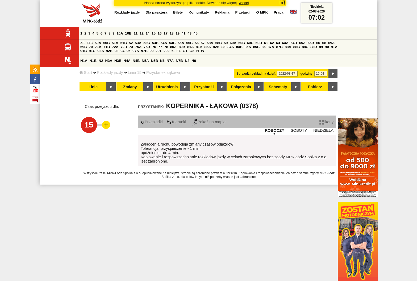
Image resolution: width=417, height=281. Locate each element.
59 (226, 43)
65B (311, 43)
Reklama (222, 12)
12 (142, 33)
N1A (83, 61)
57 (203, 43)
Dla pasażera (157, 12)
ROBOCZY (274, 130)
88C (305, 47)
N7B (179, 61)
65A (302, 43)
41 (184, 33)
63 (278, 43)
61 (266, 43)
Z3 (82, 43)
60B (241, 43)
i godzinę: (306, 73)
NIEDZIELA (323, 130)
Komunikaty (199, 12)
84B (239, 47)
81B (199, 47)
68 (324, 43)
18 (172, 33)
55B (189, 43)
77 (160, 47)
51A (115, 43)
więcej (244, 3)
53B (155, 43)
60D (259, 43)
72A (115, 47)
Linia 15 (134, 72)
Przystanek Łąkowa (163, 72)
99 (152, 51)
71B (106, 47)
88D (313, 47)
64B (293, 43)
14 (148, 33)
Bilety (178, 12)
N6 (162, 61)
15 (154, 33)
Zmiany (130, 87)
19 (178, 33)
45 (196, 33)
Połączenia (241, 87)
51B (123, 43)
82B (216, 47)
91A (334, 47)
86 (264, 47)
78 (166, 47)
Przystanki (204, 87)
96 (129, 51)
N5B (154, 61)
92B (109, 51)
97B (144, 51)
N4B (136, 61)
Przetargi (242, 12)
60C (250, 43)
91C (92, 51)
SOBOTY (299, 130)
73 (131, 47)
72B (123, 47)
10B (128, 33)
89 (321, 47)
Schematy (278, 87)
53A (138, 43)
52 (131, 43)
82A (207, 47)
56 (197, 43)
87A (271, 47)
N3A (108, 61)
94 (122, 51)
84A (230, 47)
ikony (326, 122)
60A (233, 43)
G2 (192, 51)
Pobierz (315, 87)
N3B (118, 61)
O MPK (262, 12)
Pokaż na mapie (209, 122)
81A (190, 47)
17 (166, 33)
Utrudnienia (167, 87)
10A (119, 33)
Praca (278, 12)
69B (83, 47)
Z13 (89, 43)
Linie (93, 87)
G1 (185, 51)
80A (173, 47)
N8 (187, 61)
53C (146, 43)
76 (154, 47)
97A (135, 51)
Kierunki (176, 122)
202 (166, 51)
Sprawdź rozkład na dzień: (256, 73)
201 (158, 51)
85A (248, 47)
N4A (127, 61)
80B (182, 47)
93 (117, 51)
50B (106, 43)
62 (272, 43)
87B (279, 47)
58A (210, 43)
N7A (170, 61)
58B (218, 43)
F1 (179, 51)
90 (327, 47)
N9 (193, 61)
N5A (145, 61)
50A (98, 43)
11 (135, 33)
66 (318, 43)
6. (173, 51)
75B (147, 47)
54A (164, 43)
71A (98, 47)
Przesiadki (152, 122)
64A (285, 43)
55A (181, 43)
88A (288, 47)
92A (100, 51)
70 (91, 47)
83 (224, 47)
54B (172, 43)
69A (331, 43)
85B (256, 47)
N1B (93, 61)
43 (189, 33)
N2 (101, 61)
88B (296, 47)
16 (160, 33)
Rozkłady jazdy (110, 72)
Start (86, 72)
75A (138, 47)
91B (83, 51)
